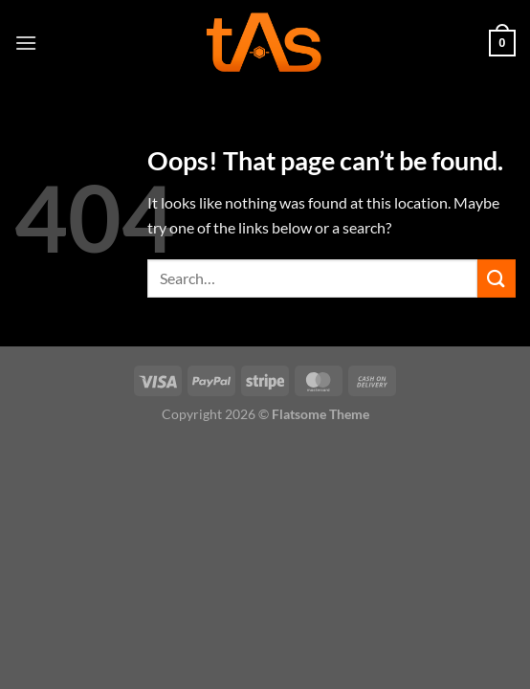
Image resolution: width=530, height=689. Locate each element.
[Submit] (496, 278)
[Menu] (25, 42)
